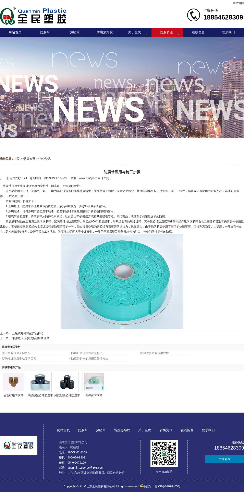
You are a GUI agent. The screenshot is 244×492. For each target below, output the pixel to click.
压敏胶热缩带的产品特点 (28, 333)
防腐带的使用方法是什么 (86, 353)
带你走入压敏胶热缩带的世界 (30, 338)
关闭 (106, 178)
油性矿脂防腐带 (13, 395)
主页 (17, 158)
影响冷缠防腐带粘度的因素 (19, 358)
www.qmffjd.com (89, 178)
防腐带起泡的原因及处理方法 (89, 358)
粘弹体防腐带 (93, 395)
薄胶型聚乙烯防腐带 (67, 395)
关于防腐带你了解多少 (16, 353)
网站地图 (238, 3)
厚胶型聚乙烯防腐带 (40, 395)
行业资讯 (45, 158)
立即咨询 (224, 459)
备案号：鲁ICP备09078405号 (160, 486)
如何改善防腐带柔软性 (154, 353)
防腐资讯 (29, 158)
